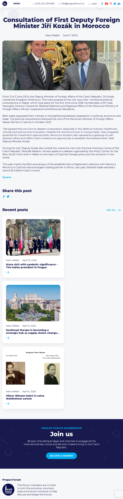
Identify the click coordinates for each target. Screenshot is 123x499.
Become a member (61, 384)
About (6, 469)
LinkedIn (119, 3)
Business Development (16, 461)
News (5, 450)
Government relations (15, 465)
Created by (61, 494)
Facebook (102, 3)
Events (6, 454)
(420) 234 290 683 (44, 3)
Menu (16, 3)
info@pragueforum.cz (72, 3)
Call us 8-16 (89, 450)
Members (8, 458)
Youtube (106, 3)
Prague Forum (4, 3)
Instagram (110, 3)
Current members (53, 450)
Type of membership (55, 454)
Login (94, 3)
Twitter (114, 3)
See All (111, 210)
